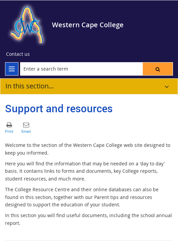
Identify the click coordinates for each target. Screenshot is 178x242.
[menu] (11, 69)
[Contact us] (18, 54)
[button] (157, 69)
